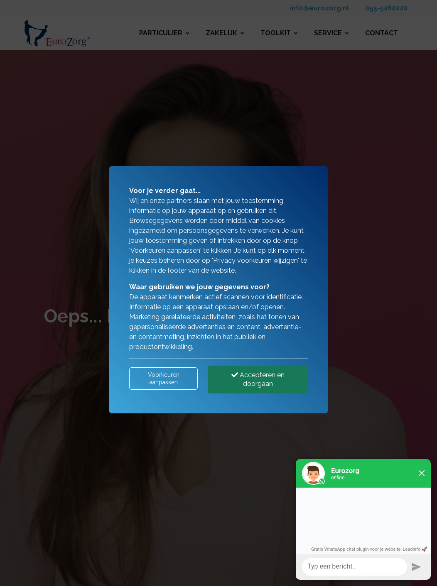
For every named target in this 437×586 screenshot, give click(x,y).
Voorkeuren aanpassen (163, 378)
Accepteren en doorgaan (258, 379)
